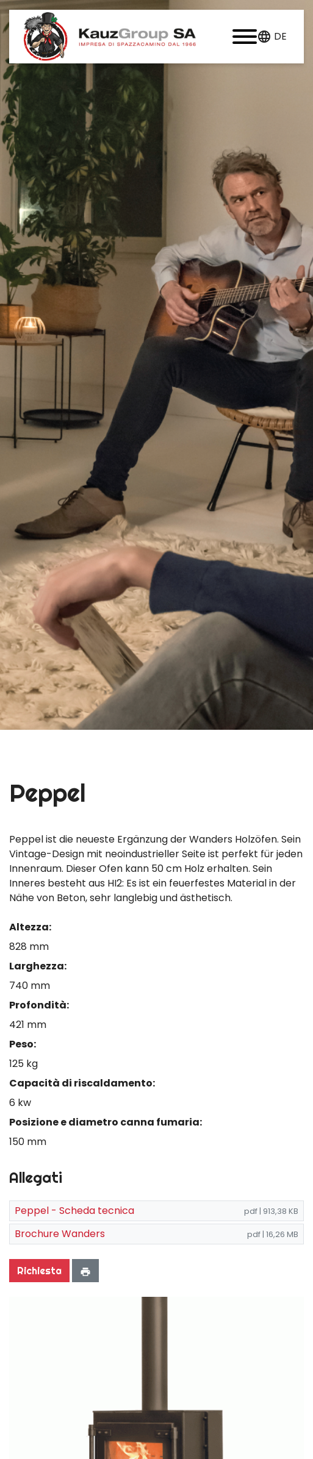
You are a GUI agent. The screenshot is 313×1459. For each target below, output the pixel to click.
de (280, 36)
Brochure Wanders (60, 1234)
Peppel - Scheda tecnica (74, 1211)
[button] (244, 36)
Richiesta (39, 1271)
